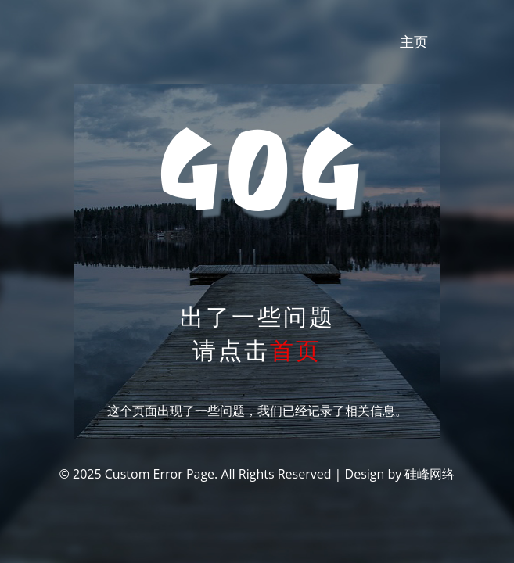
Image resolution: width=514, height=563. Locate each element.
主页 (414, 41)
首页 (296, 350)
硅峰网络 (429, 473)
